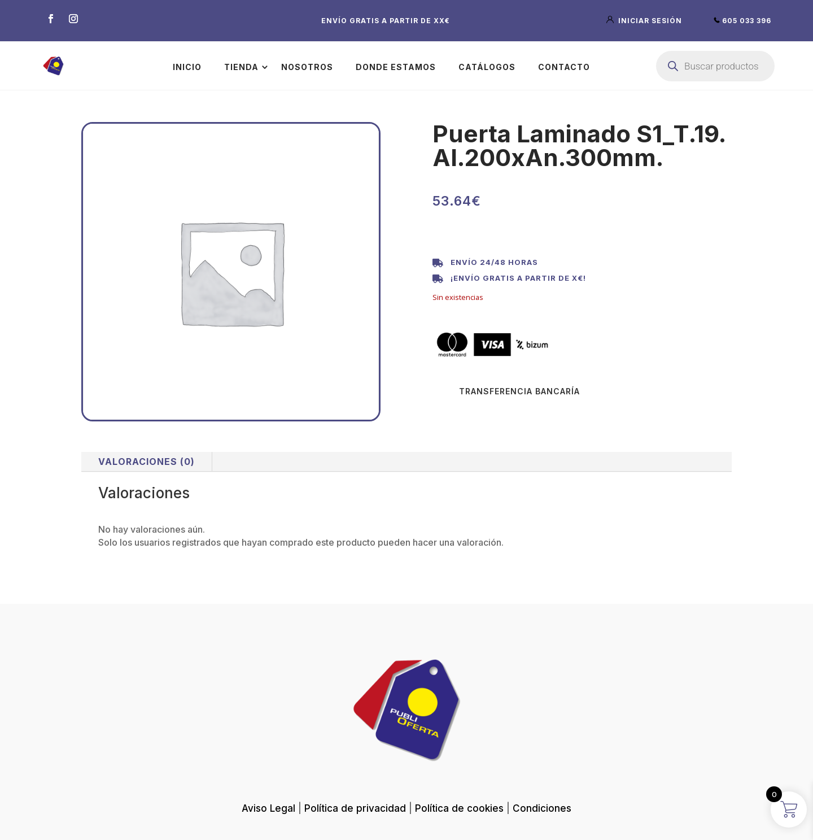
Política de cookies (459, 808)
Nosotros (307, 67)
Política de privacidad (355, 808)
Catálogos (486, 67)
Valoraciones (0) (146, 461)
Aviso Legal (268, 808)
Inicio (187, 67)
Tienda (241, 67)
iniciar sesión (645, 20)
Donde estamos (396, 67)
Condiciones (542, 808)
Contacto (564, 67)
